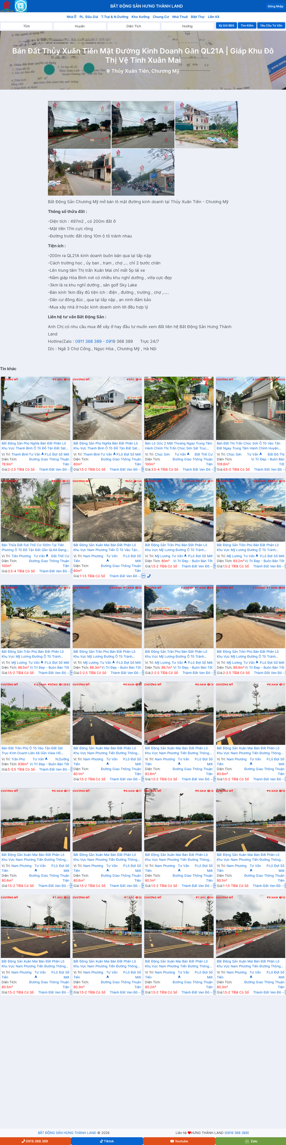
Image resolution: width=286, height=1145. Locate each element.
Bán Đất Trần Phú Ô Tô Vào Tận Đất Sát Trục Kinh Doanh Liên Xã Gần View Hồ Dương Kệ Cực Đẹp (32, 751)
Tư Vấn (36, 454)
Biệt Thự (198, 17)
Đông (56, 481)
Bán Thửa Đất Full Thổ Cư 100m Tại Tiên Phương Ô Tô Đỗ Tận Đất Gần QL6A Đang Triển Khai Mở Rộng (34, 548)
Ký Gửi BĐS (226, 25)
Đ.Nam (128, 684)
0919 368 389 (237, 1133)
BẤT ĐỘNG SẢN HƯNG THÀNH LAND (67, 1133)
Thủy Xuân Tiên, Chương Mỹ (145, 71)
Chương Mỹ (9, 379)
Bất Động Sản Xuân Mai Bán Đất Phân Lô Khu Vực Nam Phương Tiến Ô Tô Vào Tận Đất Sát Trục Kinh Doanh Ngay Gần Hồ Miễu (105, 548)
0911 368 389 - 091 (94, 341)
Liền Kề (213, 17)
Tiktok (107, 1141)
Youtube (179, 1141)
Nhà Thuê (180, 17)
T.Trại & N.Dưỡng (114, 17)
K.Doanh (259, 379)
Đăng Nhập (275, 6)
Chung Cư (161, 17)
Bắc (130, 379)
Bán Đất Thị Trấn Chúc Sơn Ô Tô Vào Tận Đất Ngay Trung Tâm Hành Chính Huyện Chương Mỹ (248, 446)
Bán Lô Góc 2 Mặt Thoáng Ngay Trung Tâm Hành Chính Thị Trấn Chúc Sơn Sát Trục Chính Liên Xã (178, 446)
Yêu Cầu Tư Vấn (271, 25)
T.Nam (197, 379)
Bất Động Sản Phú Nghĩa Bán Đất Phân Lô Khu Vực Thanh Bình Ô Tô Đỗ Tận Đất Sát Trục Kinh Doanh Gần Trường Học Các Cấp (35, 446)
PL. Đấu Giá (89, 17)
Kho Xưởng (141, 17)
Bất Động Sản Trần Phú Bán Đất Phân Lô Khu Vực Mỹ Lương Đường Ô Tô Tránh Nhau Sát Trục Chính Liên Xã (176, 548)
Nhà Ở (71, 17)
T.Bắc (57, 897)
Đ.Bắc (57, 379)
